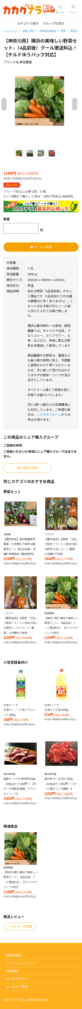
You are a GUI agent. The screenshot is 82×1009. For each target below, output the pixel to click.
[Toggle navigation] (60, 9)
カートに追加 (41, 247)
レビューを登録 (19, 926)
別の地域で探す (27, 468)
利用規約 (12, 971)
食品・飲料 (29, 30)
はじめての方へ (17, 979)
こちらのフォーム (49, 414)
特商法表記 (13, 955)
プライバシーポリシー (21, 963)
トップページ (10, 30)
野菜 (63, 30)
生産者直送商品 (47, 30)
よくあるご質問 (17, 987)
